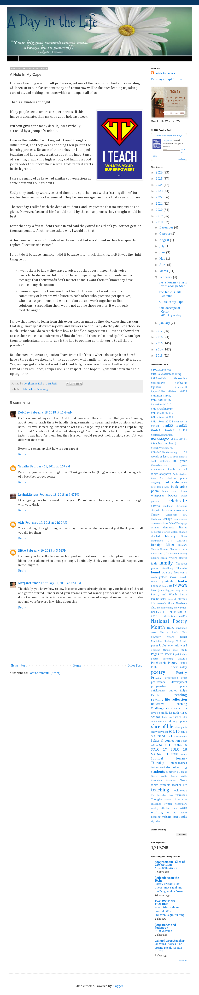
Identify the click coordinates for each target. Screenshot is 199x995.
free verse (180, 572)
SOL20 (156, 736)
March (164, 271)
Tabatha (23, 466)
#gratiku (156, 387)
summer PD (173, 771)
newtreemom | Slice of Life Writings (170, 863)
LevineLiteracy (28, 494)
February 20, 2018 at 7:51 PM (61, 583)
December (166, 227)
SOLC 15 (166, 745)
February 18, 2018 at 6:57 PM (50, 466)
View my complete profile (168, 79)
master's (161, 603)
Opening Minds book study (169, 650)
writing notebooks (174, 816)
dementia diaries (175, 527)
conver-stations (159, 523)
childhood (168, 506)
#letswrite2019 (177, 391)
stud (162, 767)
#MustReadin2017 (161, 404)
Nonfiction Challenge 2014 (166, 641)
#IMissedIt (181, 387)
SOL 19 (174, 732)
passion (182, 658)
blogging (156, 483)
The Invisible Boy (162, 795)
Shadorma (166, 717)
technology (180, 790)
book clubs (171, 482)
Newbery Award (162, 637)
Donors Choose (169, 549)
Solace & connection (165, 740)
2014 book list (176, 457)
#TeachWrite (179, 439)
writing (157, 812)
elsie (21, 522)
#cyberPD (181, 382)
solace (183, 736)
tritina (176, 799)
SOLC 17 (159, 749)
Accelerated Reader (164, 469)
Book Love (163, 487)
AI (180, 469)
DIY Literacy (177, 540)
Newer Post (19, 665)
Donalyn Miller (162, 544)
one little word (177, 645)
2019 (159, 216)
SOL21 (167, 736)
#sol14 (183, 422)
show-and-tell (158, 721)
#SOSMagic (160, 439)
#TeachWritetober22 (162, 448)
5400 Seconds (163, 931)
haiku (182, 581)
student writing (176, 767)
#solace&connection (162, 435)
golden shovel (168, 577)
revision (155, 713)
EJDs (166, 553)
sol (166, 732)
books (172, 495)
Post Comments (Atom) (44, 673)
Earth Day (156, 553)
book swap (169, 491)
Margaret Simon (29, 583)
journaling (164, 590)
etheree (183, 558)
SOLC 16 (180, 745)
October (165, 233)
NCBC (170, 628)
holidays (156, 586)
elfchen (173, 553)
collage (167, 519)
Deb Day (24, 412)
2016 (159, 337)
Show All (183, 960)
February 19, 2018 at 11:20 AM (46, 522)
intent (154, 590)
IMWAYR (180, 586)
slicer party (180, 727)
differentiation (179, 532)
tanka (184, 772)
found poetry (161, 572)
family (166, 563)
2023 (159, 191)
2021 (159, 203)
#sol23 (181, 426)
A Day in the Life (52, 21)
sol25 (177, 736)
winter (175, 808)
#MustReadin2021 (162, 417)
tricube (168, 799)
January (165, 323)
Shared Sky (180, 717)
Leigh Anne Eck (164, 73)
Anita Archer (180, 474)
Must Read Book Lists (32, 58)
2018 (159, 222)
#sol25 (169, 430)
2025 (159, 178)
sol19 (183, 731)
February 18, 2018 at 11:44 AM (52, 412)
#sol (176, 422)
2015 (159, 343)
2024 (159, 185)
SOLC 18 (179, 749)
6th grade (180, 461)
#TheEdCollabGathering (164, 452)
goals (154, 577)
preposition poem (176, 678)
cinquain (155, 510)
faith (154, 563)
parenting (168, 659)
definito (155, 528)
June (162, 252)
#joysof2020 (158, 391)
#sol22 (167, 426)
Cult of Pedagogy (178, 523)
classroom (167, 510)
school (155, 717)
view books (181, 159)
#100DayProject (161, 369)
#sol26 (183, 430)
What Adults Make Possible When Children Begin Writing (169, 911)
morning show (171, 608)
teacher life (179, 785)
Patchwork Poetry (164, 662)
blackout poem (177, 478)
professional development (169, 682)
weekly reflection (160, 808)
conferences (180, 519)
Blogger (117, 986)
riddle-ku (166, 712)
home (165, 586)
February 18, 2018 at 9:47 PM (59, 494)
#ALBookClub (158, 378)
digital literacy (163, 536)
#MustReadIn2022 (162, 421)
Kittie (22, 550)
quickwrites (158, 690)
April (163, 264)
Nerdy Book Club (173, 632)
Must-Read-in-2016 (175, 616)
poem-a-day (179, 667)
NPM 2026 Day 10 (166, 868)
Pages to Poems (162, 654)
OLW (163, 645)
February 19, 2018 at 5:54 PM (47, 550)
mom (160, 608)
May (162, 258)
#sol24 (155, 430)
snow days (157, 731)
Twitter (168, 804)
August (164, 240)
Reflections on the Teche (167, 879)
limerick (172, 599)
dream (183, 549)
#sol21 (155, 426)
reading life (160, 699)
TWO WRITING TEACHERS (165, 903)
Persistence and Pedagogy (165, 926)
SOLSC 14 (159, 754)
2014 (159, 349)
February (166, 277)
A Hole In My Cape (171, 302)
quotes (173, 690)
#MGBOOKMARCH (162, 400)
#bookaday (180, 378)
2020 (159, 209)
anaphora (165, 474)
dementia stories (160, 532)
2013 (159, 355)
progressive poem (169, 686)
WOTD (183, 808)
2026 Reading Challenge (169, 135)
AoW (153, 478)
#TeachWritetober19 (163, 443)
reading (180, 695)
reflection (179, 699)
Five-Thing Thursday (174, 568)
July (162, 246)
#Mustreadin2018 (162, 408)
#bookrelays (158, 383)
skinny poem (178, 721)
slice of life (162, 726)
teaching (42, 389)
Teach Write (159, 776)
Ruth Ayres (180, 712)
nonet (183, 636)
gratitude (167, 581)
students (158, 772)
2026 (159, 172)
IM (170, 586)
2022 (159, 197)
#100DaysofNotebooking (166, 374)
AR (161, 478)
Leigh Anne (167, 140)
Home (12, 58)
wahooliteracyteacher (169, 940)
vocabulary (181, 804)
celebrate (177, 501)
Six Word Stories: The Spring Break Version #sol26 (168, 948)
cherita (155, 506)
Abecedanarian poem (169, 465)
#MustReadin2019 (162, 413)
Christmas (181, 506)
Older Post (135, 665)
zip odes (155, 821)
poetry (158, 672)
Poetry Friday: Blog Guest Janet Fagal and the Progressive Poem (169, 887)
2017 (159, 331)
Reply (22, 454)
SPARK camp (179, 754)
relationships (28, 389)
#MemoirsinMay (161, 395)
